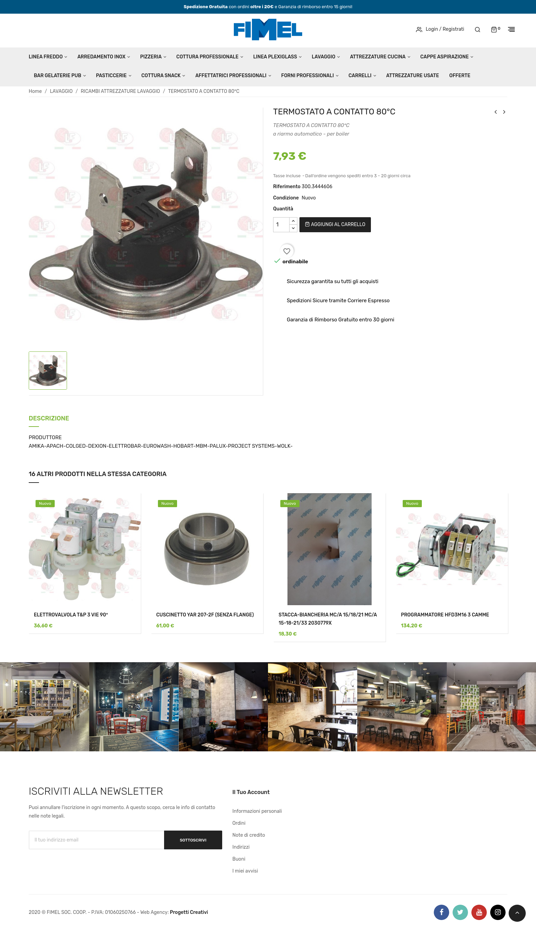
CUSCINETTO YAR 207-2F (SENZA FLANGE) (205, 615)
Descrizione (49, 419)
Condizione (286, 198)
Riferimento (286, 187)
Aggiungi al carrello (335, 224)
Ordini (238, 823)
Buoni (238, 859)
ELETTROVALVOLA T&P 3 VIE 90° (71, 615)
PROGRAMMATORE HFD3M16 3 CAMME (445, 615)
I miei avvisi (245, 871)
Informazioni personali (257, 811)
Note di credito (248, 835)
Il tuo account (251, 792)
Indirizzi (241, 847)
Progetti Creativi (189, 912)
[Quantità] (281, 224)
